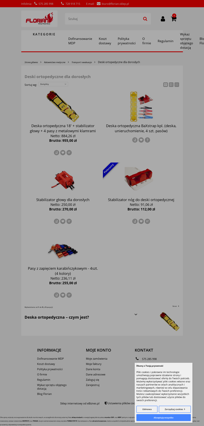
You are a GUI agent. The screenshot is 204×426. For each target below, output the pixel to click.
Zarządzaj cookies (174, 409)
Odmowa (147, 409)
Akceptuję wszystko (163, 417)
